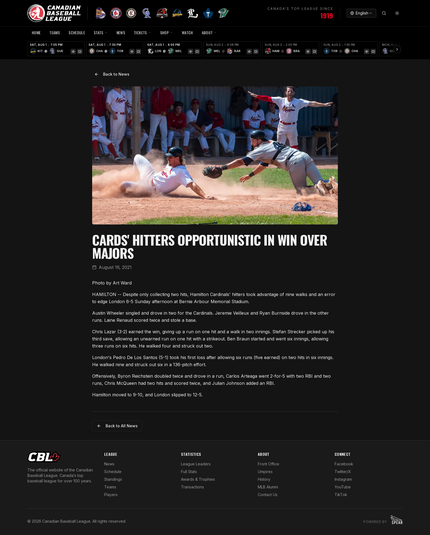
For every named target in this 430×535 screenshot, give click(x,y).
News (109, 464)
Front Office (268, 464)
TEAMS (54, 32)
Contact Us (268, 494)
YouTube (343, 487)
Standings (113, 479)
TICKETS (142, 32)
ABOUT (209, 32)
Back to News (111, 74)
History (264, 479)
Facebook (344, 464)
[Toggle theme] (397, 13)
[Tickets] (80, 51)
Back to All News (117, 425)
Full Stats (189, 471)
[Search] (383, 13)
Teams (110, 487)
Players (111, 494)
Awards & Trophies (198, 479)
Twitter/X (343, 471)
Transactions (192, 487)
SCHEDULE (77, 32)
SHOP (166, 32)
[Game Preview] (73, 51)
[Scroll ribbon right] (397, 49)
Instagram (343, 479)
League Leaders (196, 464)
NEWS (121, 32)
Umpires (265, 471)
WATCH (187, 32)
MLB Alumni (268, 487)
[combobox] (361, 13)
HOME (36, 32)
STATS (101, 32)
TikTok (341, 494)
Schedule (112, 471)
